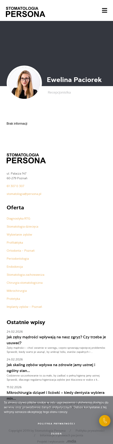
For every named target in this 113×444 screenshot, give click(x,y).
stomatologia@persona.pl (24, 194)
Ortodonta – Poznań (21, 251)
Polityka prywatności (56, 423)
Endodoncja (15, 267)
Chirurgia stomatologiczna (24, 283)
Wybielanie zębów (19, 234)
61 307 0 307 (15, 186)
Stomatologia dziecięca (22, 226)
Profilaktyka (15, 242)
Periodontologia (18, 259)
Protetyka (13, 299)
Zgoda (56, 433)
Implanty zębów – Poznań (24, 307)
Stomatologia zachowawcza (25, 275)
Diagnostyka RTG (18, 218)
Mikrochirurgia (17, 291)
